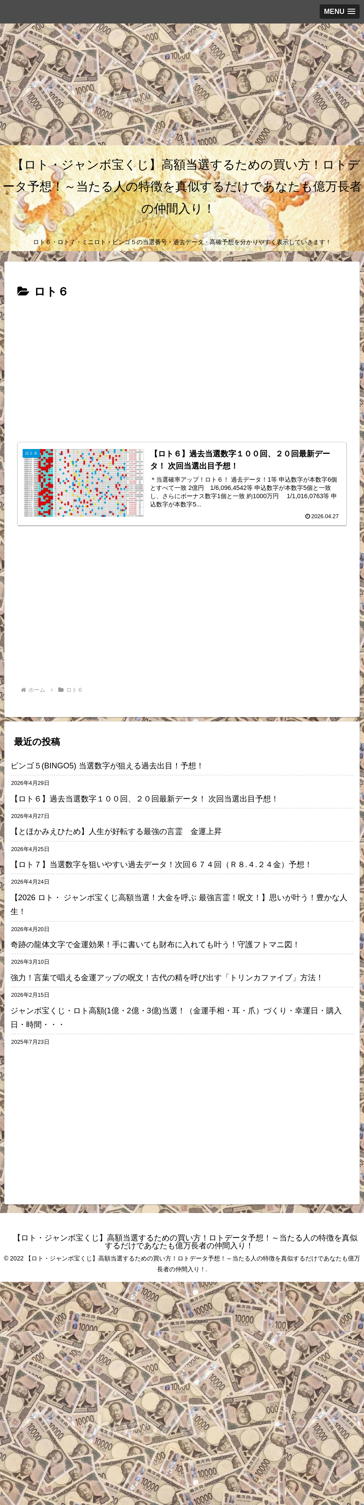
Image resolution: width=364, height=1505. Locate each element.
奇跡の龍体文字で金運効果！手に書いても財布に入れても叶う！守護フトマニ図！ (155, 944)
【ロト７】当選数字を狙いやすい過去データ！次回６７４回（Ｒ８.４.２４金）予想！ (161, 864)
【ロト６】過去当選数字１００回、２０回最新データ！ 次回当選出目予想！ (144, 798)
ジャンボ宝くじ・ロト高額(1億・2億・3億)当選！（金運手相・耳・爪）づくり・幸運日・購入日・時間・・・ (176, 1017)
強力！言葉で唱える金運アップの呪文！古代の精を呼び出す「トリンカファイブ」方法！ (167, 977)
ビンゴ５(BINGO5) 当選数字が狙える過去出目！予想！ (107, 765)
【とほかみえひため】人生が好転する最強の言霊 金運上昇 (120, 831)
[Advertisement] (178, 84)
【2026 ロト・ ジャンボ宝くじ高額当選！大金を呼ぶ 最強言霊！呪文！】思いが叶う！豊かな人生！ (178, 904)
